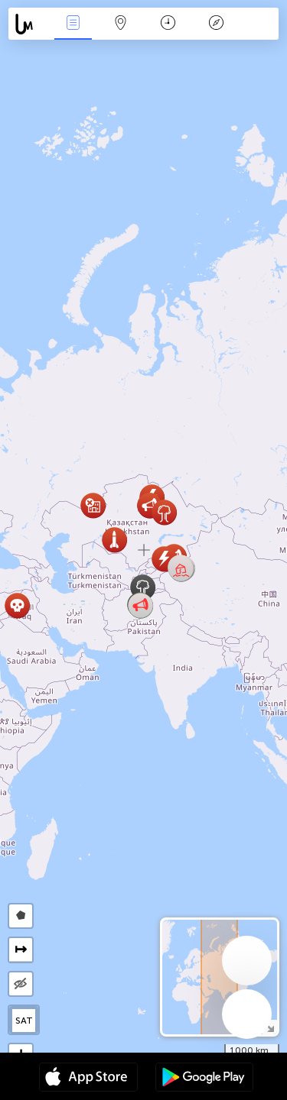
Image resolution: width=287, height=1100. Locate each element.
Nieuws (72, 24)
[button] (181, 569)
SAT (24, 1020)
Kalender (168, 24)
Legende (215, 24)
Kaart (121, 24)
